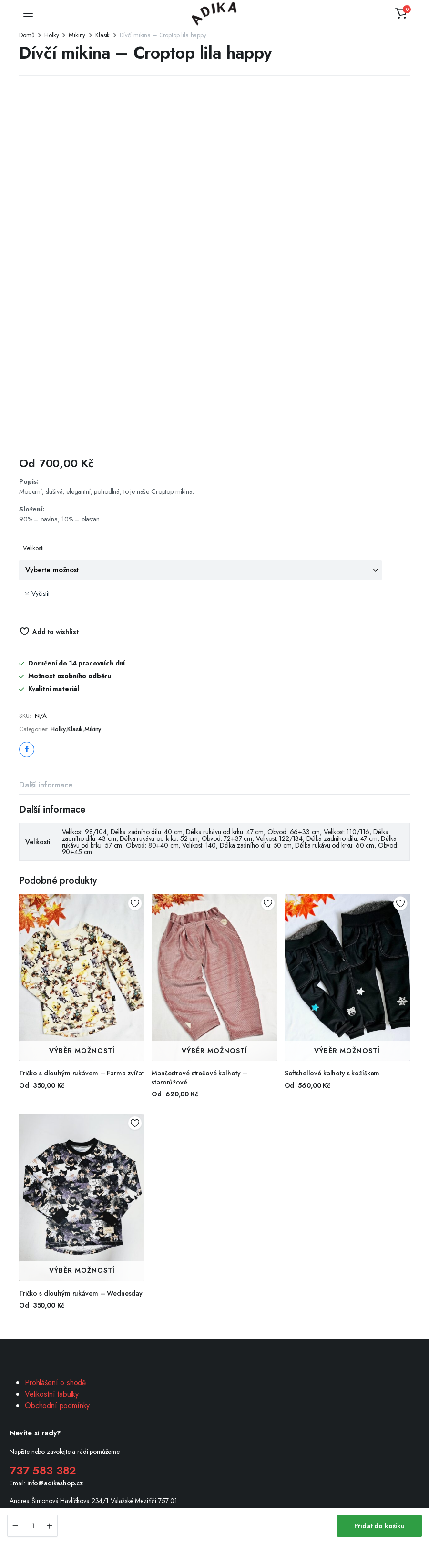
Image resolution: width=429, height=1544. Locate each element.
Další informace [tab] (46, 784)
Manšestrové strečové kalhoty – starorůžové (199, 1077)
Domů (26, 35)
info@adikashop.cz (55, 1483)
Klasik (102, 35)
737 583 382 (43, 1470)
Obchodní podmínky (57, 1405)
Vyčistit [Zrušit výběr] (40, 593)
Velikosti (33, 547)
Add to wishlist (55, 631)
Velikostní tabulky (52, 1394)
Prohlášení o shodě (55, 1382)
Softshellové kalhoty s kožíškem (332, 1073)
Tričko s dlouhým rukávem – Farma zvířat (81, 1073)
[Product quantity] (32, 1525)
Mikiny (77, 35)
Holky (51, 35)
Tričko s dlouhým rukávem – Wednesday (81, 1293)
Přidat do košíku (379, 1526)
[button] (401, 13)
